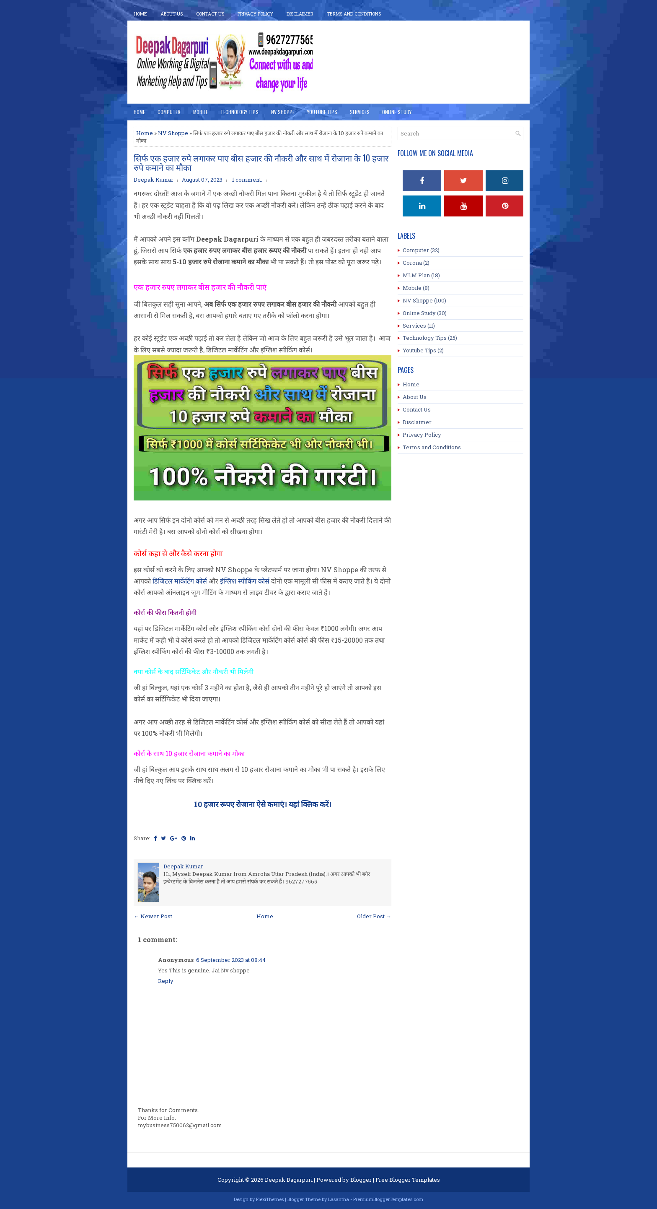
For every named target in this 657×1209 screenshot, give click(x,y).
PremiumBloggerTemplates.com (388, 1199)
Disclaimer (300, 13)
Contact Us (210, 13)
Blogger (361, 1179)
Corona (412, 262)
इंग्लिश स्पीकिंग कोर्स (244, 580)
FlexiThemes (270, 1199)
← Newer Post (153, 916)
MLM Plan (416, 275)
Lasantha (338, 1199)
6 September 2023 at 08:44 (231, 960)
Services (360, 111)
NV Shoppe (283, 111)
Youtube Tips (419, 350)
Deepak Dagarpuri (289, 1179)
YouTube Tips (322, 111)
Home (140, 13)
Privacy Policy (255, 13)
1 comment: (247, 179)
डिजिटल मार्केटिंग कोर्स (180, 580)
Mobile (200, 111)
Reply (165, 981)
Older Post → (374, 916)
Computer (169, 111)
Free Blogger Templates (407, 1179)
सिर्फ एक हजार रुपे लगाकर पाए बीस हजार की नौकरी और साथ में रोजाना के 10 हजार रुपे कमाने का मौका (261, 162)
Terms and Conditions (432, 447)
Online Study (396, 111)
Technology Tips (239, 111)
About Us (171, 13)
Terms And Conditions (354, 13)
